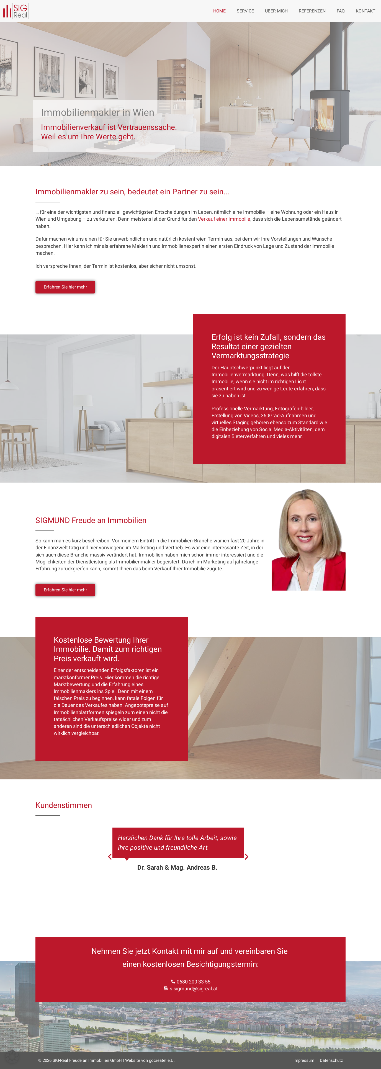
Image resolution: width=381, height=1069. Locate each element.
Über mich (276, 11)
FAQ (341, 11)
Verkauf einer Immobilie (224, 219)
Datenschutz (331, 1060)
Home (219, 11)
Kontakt (365, 11)
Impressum (304, 1060)
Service (245, 11)
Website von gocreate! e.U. (150, 1060)
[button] (110, 856)
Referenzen (312, 11)
